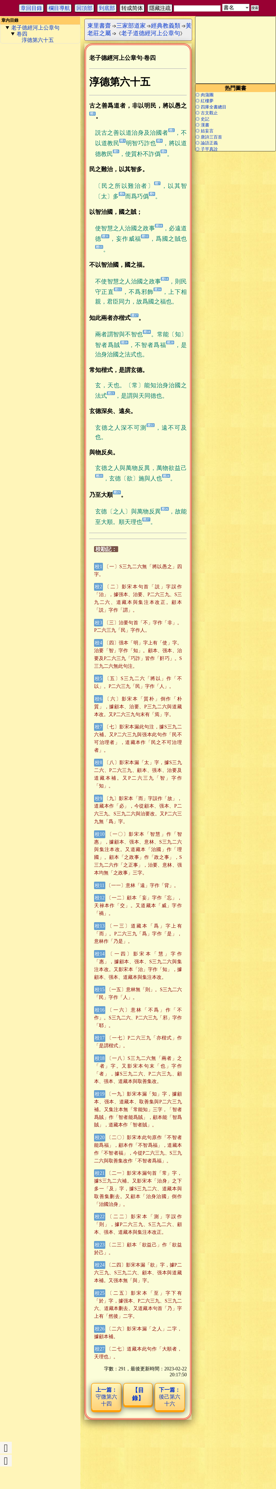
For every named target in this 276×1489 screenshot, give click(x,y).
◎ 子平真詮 (206, 149)
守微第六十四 (106, 1397)
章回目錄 (31, 8)
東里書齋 (99, 25)
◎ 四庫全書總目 (210, 107)
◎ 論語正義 (206, 143)
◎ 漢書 (202, 125)
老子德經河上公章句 (35, 28)
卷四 (22, 34)
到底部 (107, 8)
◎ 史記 (202, 119)
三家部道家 (131, 25)
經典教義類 (165, 25)
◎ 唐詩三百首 (208, 137)
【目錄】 (138, 1394)
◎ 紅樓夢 (204, 100)
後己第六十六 (169, 1397)
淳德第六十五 (38, 40)
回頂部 (84, 8)
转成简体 (132, 8)
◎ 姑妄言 (204, 131)
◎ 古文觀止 (206, 113)
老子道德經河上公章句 (150, 33)
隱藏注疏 (160, 8)
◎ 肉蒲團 (204, 95)
